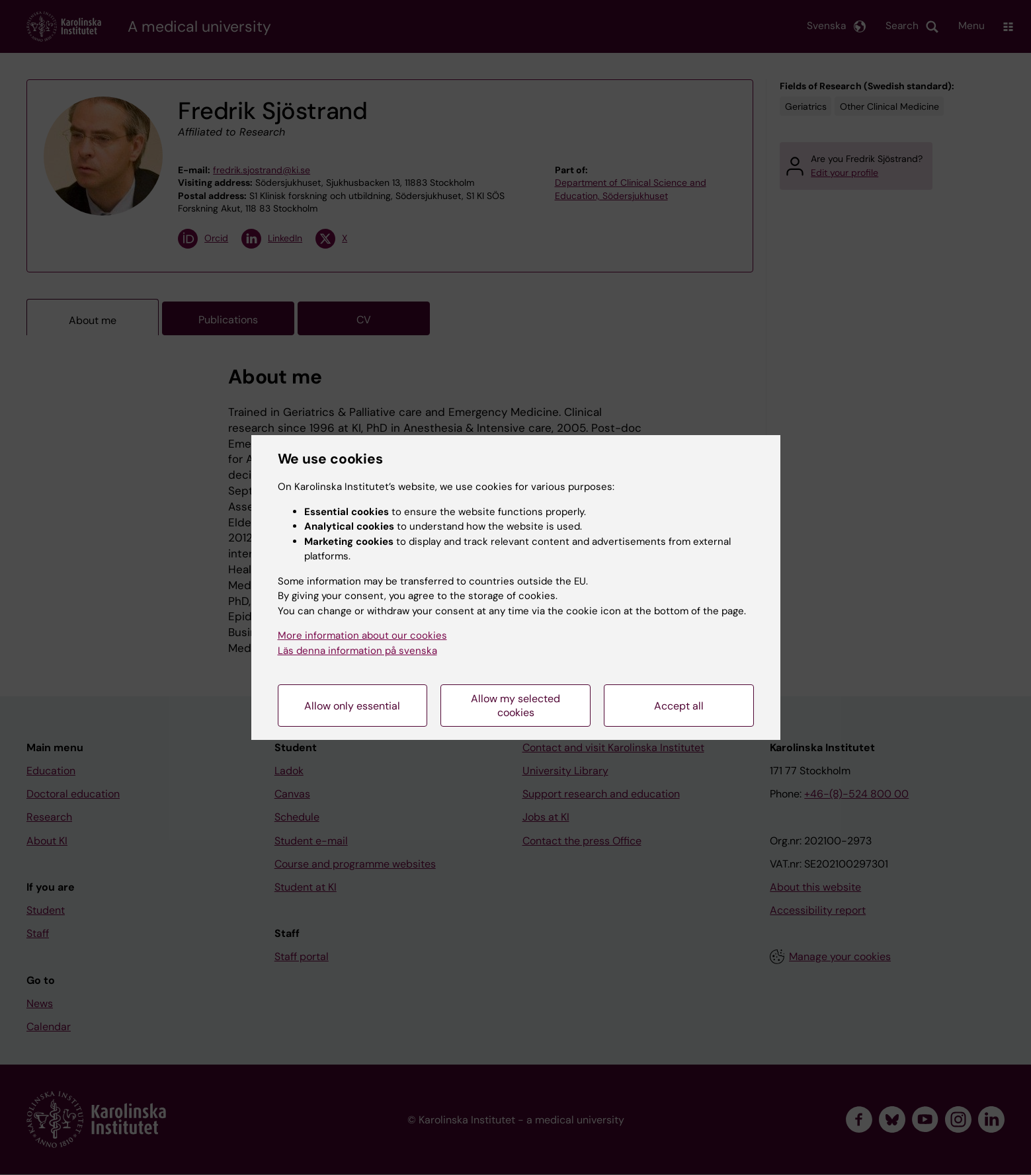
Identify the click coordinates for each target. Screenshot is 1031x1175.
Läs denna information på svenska (357, 650)
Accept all (679, 706)
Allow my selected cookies (515, 705)
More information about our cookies (362, 635)
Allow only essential (352, 706)
